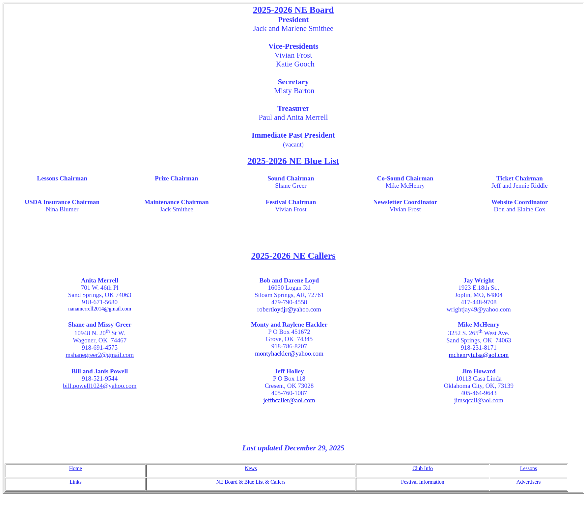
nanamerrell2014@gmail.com (99, 308)
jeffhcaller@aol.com (289, 400)
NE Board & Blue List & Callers (251, 482)
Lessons (528, 468)
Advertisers (528, 482)
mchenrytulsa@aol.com (479, 354)
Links (75, 482)
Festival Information (422, 482)
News (251, 468)
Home (75, 468)
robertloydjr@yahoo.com (289, 309)
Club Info (422, 468)
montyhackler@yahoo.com (289, 353)
